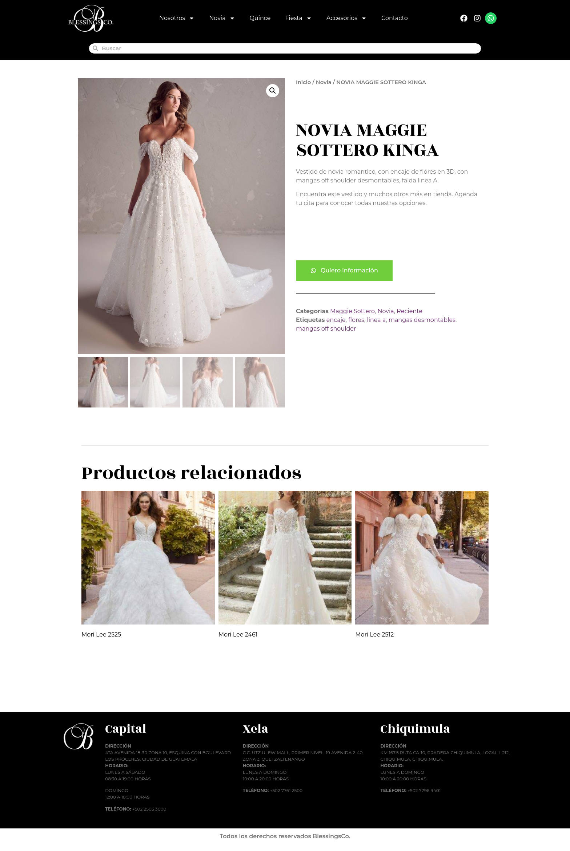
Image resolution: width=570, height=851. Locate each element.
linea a (376, 319)
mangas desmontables (422, 319)
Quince (260, 18)
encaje (336, 319)
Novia (222, 18)
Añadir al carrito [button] (112, 695)
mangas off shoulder (326, 328)
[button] (272, 90)
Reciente (409, 311)
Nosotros (176, 18)
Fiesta (298, 18)
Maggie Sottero (352, 311)
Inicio (303, 82)
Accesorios (346, 18)
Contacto (394, 18)
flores (356, 319)
